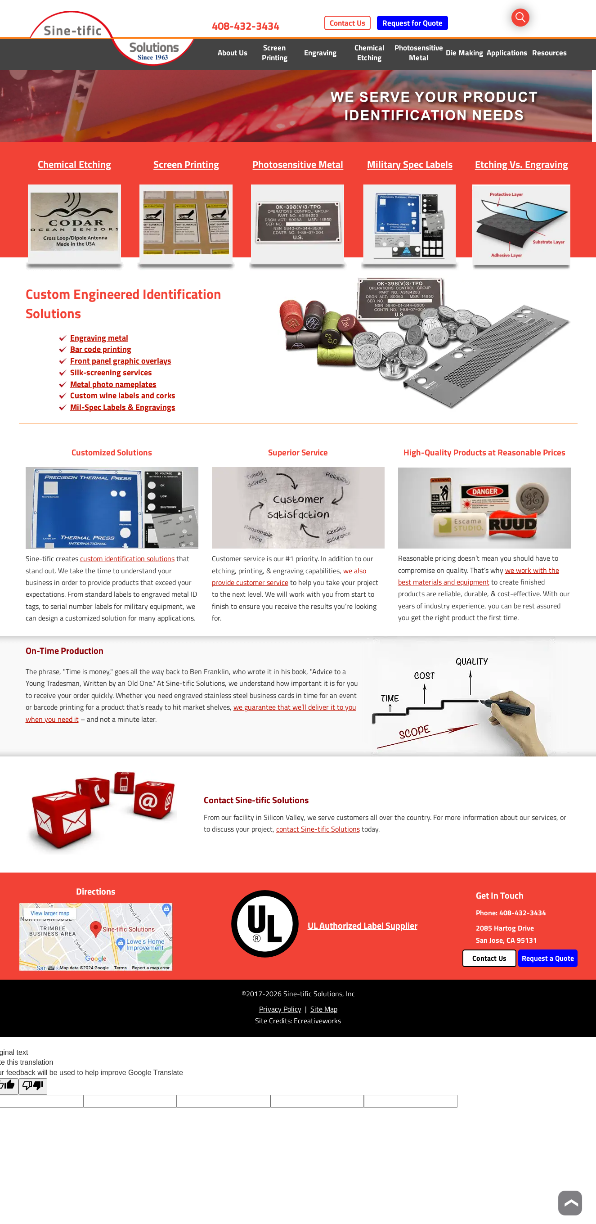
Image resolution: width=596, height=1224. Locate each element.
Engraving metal (99, 338)
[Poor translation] (32, 1086)
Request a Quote (548, 958)
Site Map (323, 1009)
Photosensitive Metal (418, 52)
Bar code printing (100, 349)
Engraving (320, 52)
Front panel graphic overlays (120, 361)
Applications (507, 52)
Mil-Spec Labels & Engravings (122, 407)
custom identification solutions (127, 558)
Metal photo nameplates (113, 384)
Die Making (464, 52)
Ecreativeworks (317, 1020)
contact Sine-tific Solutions (318, 829)
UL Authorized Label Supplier (362, 925)
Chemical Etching (369, 52)
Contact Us (347, 23)
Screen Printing (274, 52)
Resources (549, 52)
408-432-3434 (245, 25)
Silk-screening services (111, 372)
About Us (232, 52)
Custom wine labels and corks (122, 395)
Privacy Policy (280, 1009)
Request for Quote (412, 23)
